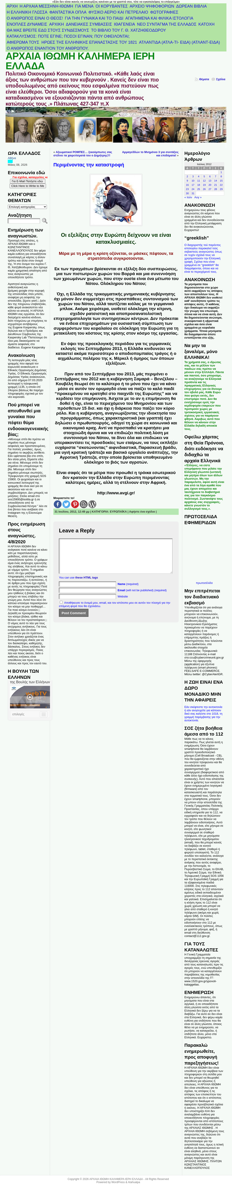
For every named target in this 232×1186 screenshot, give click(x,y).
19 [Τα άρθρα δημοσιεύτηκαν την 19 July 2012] (204, 185)
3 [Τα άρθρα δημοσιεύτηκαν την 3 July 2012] (193, 176)
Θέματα (204, 79)
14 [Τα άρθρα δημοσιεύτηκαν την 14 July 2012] (215, 180)
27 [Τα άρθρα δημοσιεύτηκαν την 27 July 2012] (209, 189)
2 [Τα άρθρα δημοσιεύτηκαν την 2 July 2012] (187, 176)
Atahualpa (134, 1182)
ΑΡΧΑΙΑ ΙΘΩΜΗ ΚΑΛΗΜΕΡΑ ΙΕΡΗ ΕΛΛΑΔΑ (80, 61)
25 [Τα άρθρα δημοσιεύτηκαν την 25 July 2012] (198, 189)
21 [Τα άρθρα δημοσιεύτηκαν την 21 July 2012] (215, 185)
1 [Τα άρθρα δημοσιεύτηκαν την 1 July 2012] (221, 172)
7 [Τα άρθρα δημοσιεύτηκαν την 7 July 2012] (215, 176)
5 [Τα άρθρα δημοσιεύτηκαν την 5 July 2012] (204, 176)
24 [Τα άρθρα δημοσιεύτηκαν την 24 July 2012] (193, 189)
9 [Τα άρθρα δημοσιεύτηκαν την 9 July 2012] (187, 180)
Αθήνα (12, 158)
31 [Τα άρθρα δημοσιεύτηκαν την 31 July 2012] (193, 193)
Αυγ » (198, 197)
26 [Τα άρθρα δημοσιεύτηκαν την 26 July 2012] (204, 189)
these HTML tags (86, 584)
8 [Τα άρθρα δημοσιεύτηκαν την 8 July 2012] (221, 176)
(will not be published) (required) (142, 597)
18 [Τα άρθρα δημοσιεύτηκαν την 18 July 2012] (198, 185)
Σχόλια (220, 79)
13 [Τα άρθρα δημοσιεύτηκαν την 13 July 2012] (209, 180)
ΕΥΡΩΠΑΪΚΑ (118, 511)
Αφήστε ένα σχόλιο (142, 511)
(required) (128, 590)
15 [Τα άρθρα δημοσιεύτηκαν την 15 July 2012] (221, 180)
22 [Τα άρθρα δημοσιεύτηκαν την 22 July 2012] (221, 185)
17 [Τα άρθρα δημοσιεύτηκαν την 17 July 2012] (193, 185)
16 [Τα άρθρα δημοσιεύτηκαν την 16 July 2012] (187, 185)
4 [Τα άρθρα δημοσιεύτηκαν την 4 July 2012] (198, 176)
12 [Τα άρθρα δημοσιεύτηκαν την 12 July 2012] (204, 180)
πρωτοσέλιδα (204, 583)
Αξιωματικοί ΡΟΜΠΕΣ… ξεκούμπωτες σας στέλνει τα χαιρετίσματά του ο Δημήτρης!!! (82, 153)
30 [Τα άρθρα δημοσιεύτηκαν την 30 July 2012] (187, 193)
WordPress (118, 1182)
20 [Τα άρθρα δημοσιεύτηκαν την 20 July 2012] (209, 185)
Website (123, 603)
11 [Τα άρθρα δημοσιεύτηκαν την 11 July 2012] (198, 180)
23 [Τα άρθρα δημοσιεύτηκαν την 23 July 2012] (187, 189)
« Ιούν (188, 197)
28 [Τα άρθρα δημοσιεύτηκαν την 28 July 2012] (215, 189)
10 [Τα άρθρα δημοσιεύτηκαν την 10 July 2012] (193, 180)
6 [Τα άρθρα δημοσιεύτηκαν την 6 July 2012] (209, 176)
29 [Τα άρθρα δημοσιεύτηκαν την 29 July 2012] (221, 189)
